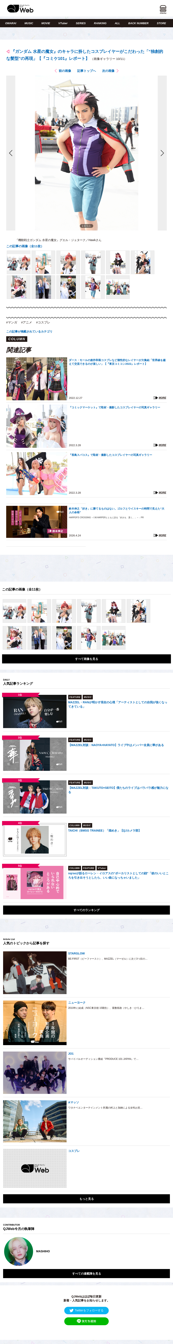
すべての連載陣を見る (86, 1273)
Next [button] (163, 1251)
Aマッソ (73, 1102)
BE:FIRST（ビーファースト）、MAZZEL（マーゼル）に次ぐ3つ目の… (108, 958)
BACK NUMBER (138, 23)
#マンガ (11, 322)
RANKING (100, 23)
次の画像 (108, 70)
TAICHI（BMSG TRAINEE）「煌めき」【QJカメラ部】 (104, 830)
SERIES (81, 23)
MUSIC (28, 23)
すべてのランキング (87, 910)
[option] (86, 1251)
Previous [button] (7, 1251)
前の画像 (65, 70)
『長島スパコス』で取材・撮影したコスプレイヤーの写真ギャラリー (110, 454)
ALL (117, 23)
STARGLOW (76, 953)
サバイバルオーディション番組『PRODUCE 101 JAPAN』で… (103, 1059)
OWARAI (10, 23)
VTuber (63, 23)
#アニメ (26, 322)
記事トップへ (86, 70)
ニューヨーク (77, 1002)
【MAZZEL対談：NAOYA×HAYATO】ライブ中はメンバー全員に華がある (116, 745)
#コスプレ (43, 322)
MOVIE (45, 23)
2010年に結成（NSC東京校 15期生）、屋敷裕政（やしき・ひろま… (106, 1008)
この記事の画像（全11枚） (25, 246)
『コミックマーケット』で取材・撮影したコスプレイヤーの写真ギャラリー (114, 407)
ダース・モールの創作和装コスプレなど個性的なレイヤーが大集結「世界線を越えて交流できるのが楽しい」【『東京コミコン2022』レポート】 (117, 362)
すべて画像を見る (86, 659)
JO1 (71, 1053)
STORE (161, 23)
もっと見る (86, 1198)
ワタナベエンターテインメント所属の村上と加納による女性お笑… (105, 1107)
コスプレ (74, 1151)
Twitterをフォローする (86, 1310)
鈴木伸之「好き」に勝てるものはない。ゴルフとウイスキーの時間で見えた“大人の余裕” (116, 510)
